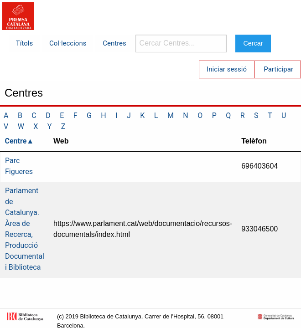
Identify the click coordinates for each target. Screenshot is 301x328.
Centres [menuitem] (114, 43)
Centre (16, 141)
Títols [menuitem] (24, 43)
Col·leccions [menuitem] (67, 43)
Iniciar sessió (227, 69)
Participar (278, 69)
